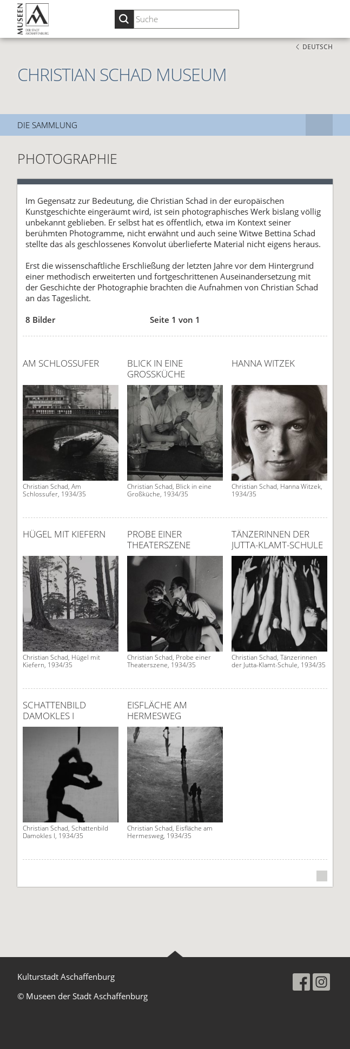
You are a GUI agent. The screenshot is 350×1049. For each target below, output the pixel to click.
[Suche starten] (124, 19)
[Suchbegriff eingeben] (186, 19)
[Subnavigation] (319, 125)
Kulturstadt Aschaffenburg (66, 976)
